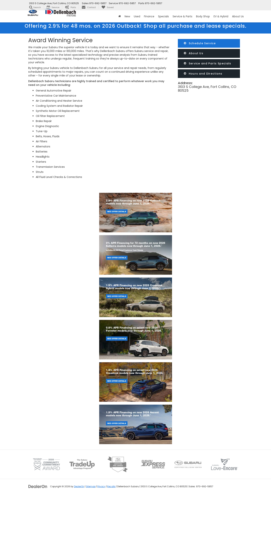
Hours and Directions (203, 74)
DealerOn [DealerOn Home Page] (79, 533)
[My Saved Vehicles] (107, 7)
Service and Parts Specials (207, 63)
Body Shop (203, 16)
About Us (193, 53)
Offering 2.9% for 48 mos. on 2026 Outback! (135, 26)
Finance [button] (149, 16)
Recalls (111, 533)
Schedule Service (200, 43)
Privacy (101, 533)
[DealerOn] (37, 533)
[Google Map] (209, 132)
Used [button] (137, 16)
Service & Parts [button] (182, 16)
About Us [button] (238, 16)
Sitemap (91, 533)
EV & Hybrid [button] (221, 16)
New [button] (127, 16)
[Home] (119, 16)
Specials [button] (163, 16)
